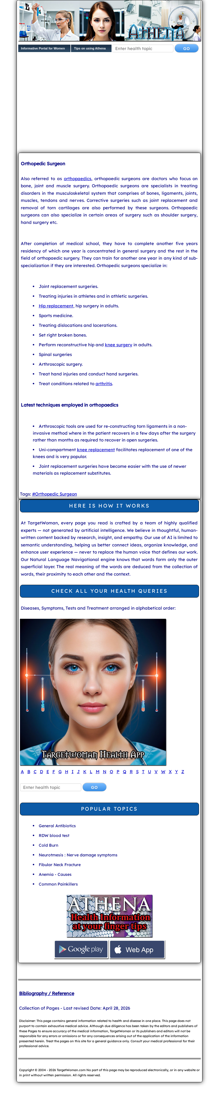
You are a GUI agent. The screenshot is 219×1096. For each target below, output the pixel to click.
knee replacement (96, 449)
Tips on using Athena (90, 48)
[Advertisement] (118, 104)
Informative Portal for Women (43, 48)
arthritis (104, 383)
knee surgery (118, 344)
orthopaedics (77, 178)
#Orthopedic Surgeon (54, 494)
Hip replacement (56, 306)
